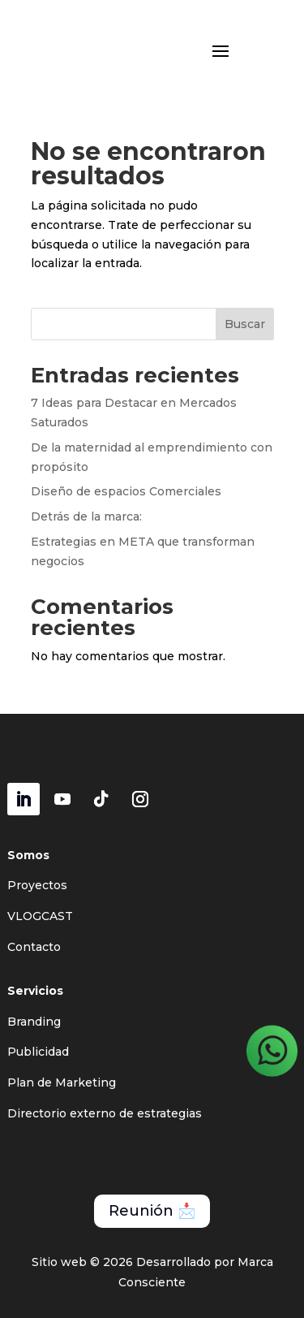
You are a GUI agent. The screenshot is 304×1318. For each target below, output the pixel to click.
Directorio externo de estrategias (104, 1113)
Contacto (34, 947)
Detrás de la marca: (86, 516)
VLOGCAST (40, 916)
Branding (34, 1021)
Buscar (245, 324)
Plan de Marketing (61, 1082)
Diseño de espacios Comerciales (126, 491)
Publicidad (38, 1051)
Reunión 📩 (152, 1211)
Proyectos (37, 885)
